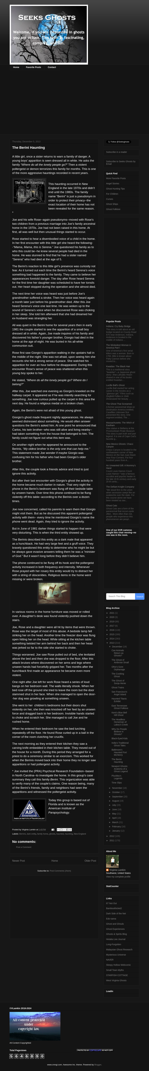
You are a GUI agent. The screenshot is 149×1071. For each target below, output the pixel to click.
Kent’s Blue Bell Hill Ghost (119, 714)
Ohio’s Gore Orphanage (118, 668)
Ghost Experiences (115, 929)
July (114, 805)
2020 (112, 617)
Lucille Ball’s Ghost (115, 385)
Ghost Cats (111, 505)
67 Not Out (111, 903)
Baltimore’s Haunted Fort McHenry (119, 752)
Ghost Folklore (113, 209)
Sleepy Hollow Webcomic (118, 965)
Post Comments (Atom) (60, 871)
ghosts (52, 834)
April (114, 818)
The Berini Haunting (117, 760)
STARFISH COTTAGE (117, 975)
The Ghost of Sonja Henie (119, 682)
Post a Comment (23, 847)
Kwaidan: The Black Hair (118, 366)
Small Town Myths (115, 970)
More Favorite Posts (116, 178)
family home (42, 834)
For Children (112, 194)
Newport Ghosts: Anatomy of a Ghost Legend (120, 769)
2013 (112, 643)
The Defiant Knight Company (120, 487)
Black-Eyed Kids (120, 738)
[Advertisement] (34, 104)
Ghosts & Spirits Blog (116, 934)
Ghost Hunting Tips (115, 188)
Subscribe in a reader (116, 152)
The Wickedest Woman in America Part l (118, 346)
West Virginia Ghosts (116, 980)
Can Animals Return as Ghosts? (118, 653)
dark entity (31, 834)
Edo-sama (111, 918)
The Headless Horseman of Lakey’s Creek (120, 722)
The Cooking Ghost (118, 675)
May (114, 813)
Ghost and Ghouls (115, 924)
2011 (112, 840)
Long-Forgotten (113, 944)
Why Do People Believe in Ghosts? (119, 732)
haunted (60, 834)
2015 (112, 634)
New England (80, 834)
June (114, 809)
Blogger (97, 1064)
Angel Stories (112, 183)
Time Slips (117, 782)
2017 (112, 626)
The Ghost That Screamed (119, 404)
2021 (112, 613)
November (117, 788)
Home (16, 67)
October (116, 792)
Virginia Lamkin (117, 870)
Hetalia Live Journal (115, 939)
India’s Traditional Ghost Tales (120, 744)
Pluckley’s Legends (117, 777)
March (115, 822)
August (115, 801)
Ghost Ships (112, 204)
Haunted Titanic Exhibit (119, 700)
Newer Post (18, 860)
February (116, 826)
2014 (112, 638)
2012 (112, 836)
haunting (69, 834)
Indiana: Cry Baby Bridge (118, 326)
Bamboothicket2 (114, 908)
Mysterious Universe (116, 954)
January (116, 831)
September (117, 796)
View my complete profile (118, 876)
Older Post (90, 860)
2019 (112, 621)
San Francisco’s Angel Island (119, 693)
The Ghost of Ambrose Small (120, 661)
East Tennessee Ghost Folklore (120, 707)
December (117, 646)
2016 (112, 630)
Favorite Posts (33, 67)
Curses (109, 199)
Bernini (22, 834)
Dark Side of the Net (116, 913)
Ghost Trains (118, 687)
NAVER (109, 959)
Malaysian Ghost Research (119, 949)
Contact (52, 67)
